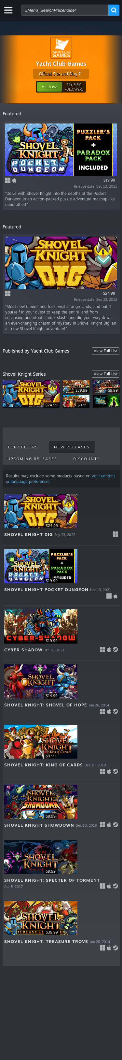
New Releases (72, 447)
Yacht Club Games (61, 63)
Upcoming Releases (32, 459)
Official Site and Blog (60, 73)
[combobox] (64, 10)
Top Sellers (22, 447)
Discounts (86, 459)
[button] (49, 87)
